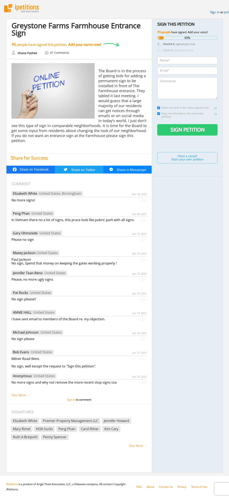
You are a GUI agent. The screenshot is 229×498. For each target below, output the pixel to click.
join (226, 12)
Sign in (214, 12)
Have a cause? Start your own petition (187, 157)
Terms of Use (199, 487)
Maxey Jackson (24, 253)
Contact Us (166, 487)
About (150, 487)
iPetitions (21, 8)
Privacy (182, 487)
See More (18, 395)
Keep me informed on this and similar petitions (180, 115)
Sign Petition (187, 130)
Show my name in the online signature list (183, 107)
